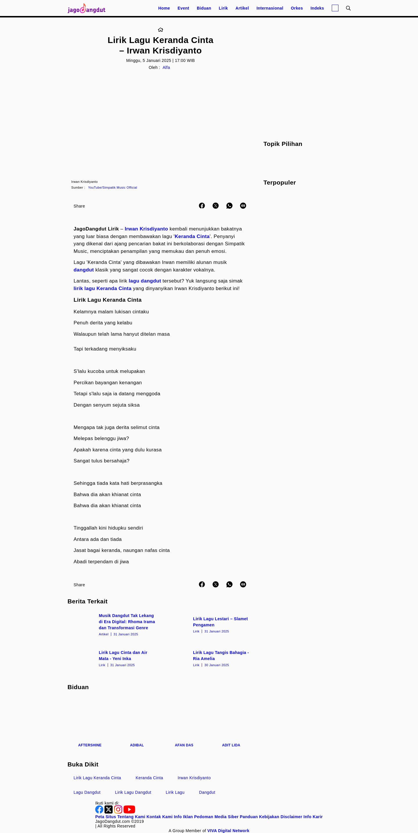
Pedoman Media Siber (216, 816)
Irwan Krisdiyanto (146, 229)
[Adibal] (137, 722)
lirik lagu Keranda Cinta (102, 288)
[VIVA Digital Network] (228, 830)
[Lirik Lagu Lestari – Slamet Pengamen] (208, 624)
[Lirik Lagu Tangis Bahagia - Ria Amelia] (208, 658)
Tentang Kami (131, 816)
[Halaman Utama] (88, 8)
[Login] (335, 8)
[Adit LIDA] (231, 722)
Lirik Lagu (175, 792)
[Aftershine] (90, 722)
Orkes (297, 8)
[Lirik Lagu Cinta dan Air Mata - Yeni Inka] (114, 658)
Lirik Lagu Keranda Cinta (97, 777)
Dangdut (207, 792)
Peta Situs (105, 816)
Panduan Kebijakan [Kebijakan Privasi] (259, 816)
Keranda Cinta (192, 236)
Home (164, 8)
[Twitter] (109, 812)
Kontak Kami (160, 816)
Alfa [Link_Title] (166, 67)
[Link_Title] (160, 30)
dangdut (84, 270)
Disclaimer (291, 816)
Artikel (242, 8)
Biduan (204, 8)
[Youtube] (129, 812)
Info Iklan (183, 816)
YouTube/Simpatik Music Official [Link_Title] (112, 187)
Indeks (317, 8)
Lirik (223, 8)
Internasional (270, 8)
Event (183, 8)
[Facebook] (100, 812)
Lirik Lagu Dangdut (133, 792)
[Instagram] (118, 812)
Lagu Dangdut (87, 792)
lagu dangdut (145, 281)
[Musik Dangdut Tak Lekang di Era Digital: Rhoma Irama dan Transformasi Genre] (114, 624)
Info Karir (313, 816)
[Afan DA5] (184, 722)
